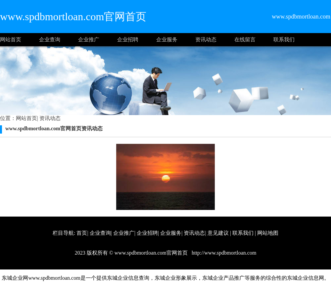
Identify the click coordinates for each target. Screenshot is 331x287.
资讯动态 (205, 39)
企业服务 (166, 39)
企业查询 (49, 39)
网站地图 (267, 233)
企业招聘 (127, 39)
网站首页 (10, 39)
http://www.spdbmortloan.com (223, 253)
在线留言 (245, 39)
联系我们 (284, 39)
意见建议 (218, 233)
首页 (81, 233)
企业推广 (88, 39)
